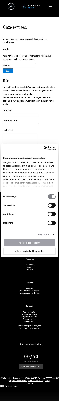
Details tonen (43, 234)
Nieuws (29, 274)
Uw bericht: (8, 133)
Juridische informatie (35, 388)
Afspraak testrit (29, 329)
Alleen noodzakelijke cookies (29, 251)
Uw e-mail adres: (10, 123)
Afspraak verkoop (29, 326)
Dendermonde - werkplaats (30, 300)
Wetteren (29, 296)
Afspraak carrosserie (29, 324)
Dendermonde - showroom (30, 298)
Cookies (30, 390)
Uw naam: (7, 113)
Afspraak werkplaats (29, 321)
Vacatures (29, 277)
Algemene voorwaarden (18, 388)
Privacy (47, 388)
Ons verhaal (29, 272)
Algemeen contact (29, 319)
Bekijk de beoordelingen (31, 374)
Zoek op (7, 68)
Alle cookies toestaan (29, 243)
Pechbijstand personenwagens (29, 333)
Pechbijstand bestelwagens (29, 335)
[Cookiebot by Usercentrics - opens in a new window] (43, 148)
